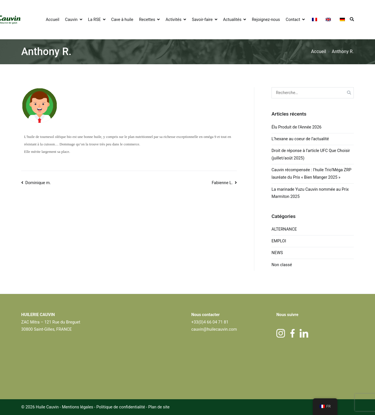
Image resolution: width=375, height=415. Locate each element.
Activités (173, 19)
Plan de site (159, 407)
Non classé (282, 264)
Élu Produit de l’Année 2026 (296, 127)
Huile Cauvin (47, 407)
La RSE (94, 19)
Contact (293, 19)
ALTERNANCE (284, 229)
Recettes (147, 19)
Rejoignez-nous (266, 19)
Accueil (52, 19)
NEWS (277, 252)
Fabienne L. (222, 182)
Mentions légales (77, 407)
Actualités (232, 19)
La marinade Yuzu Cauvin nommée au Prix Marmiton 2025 (310, 193)
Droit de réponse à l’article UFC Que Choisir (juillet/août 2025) (311, 154)
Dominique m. (38, 182)
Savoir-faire (202, 19)
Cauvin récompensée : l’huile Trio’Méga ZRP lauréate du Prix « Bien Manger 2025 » (311, 173)
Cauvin (71, 19)
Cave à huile (122, 19)
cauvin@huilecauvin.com (214, 329)
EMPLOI (279, 241)
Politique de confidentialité (121, 407)
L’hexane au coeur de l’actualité (301, 139)
